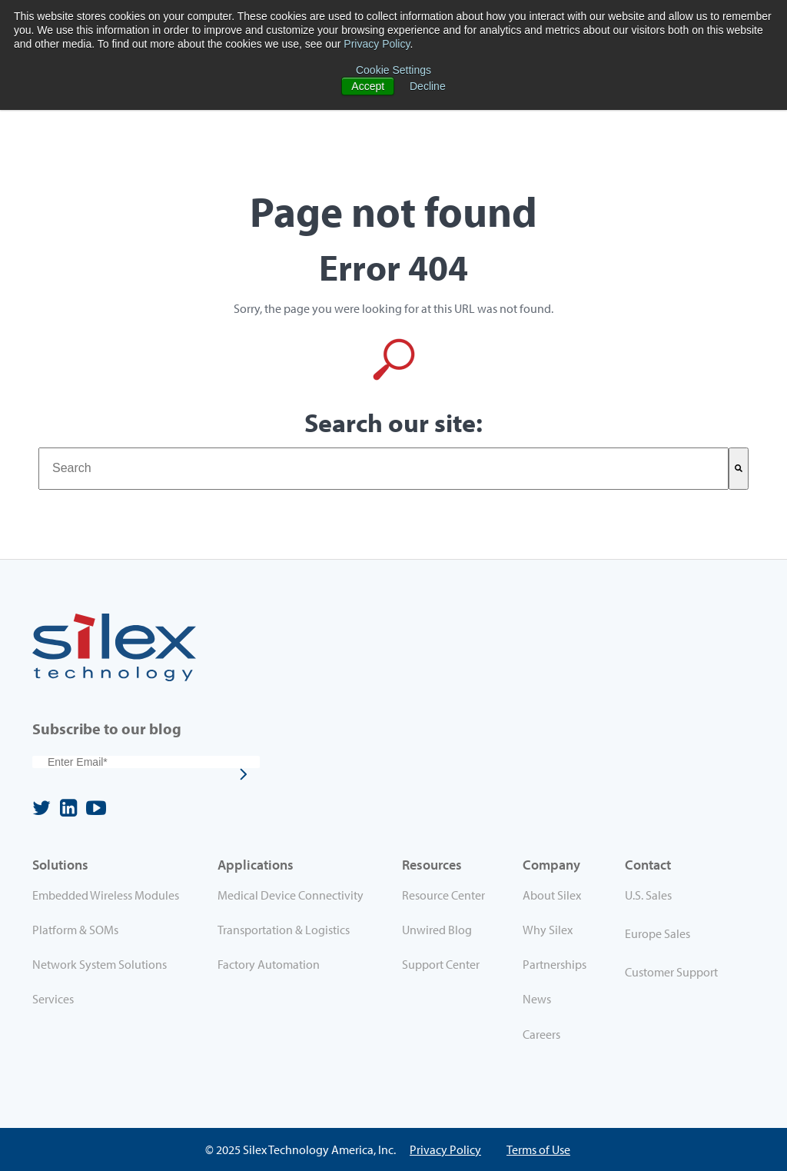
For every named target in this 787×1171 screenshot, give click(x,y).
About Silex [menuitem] (552, 895)
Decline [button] (428, 86)
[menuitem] (682, 898)
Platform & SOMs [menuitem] (75, 929)
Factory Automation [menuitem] (269, 964)
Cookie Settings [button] (393, 70)
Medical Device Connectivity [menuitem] (291, 895)
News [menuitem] (537, 998)
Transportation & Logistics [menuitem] (284, 929)
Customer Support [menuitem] (671, 972)
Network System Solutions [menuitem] (99, 964)
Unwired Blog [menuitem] (437, 929)
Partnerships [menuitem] (554, 964)
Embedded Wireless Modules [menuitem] (105, 895)
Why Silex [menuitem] (548, 929)
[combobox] (383, 468)
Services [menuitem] (53, 998)
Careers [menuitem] (541, 1034)
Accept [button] (367, 86)
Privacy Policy (377, 44)
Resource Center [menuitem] (443, 895)
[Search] (739, 468)
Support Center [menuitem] (441, 964)
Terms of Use (538, 1149)
